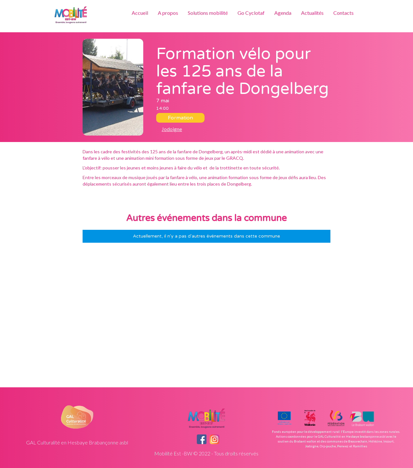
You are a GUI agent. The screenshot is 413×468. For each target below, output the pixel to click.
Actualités (312, 13)
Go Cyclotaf (251, 13)
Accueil (140, 13)
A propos (168, 13)
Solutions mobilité (208, 13)
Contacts (343, 13)
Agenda (282, 13)
